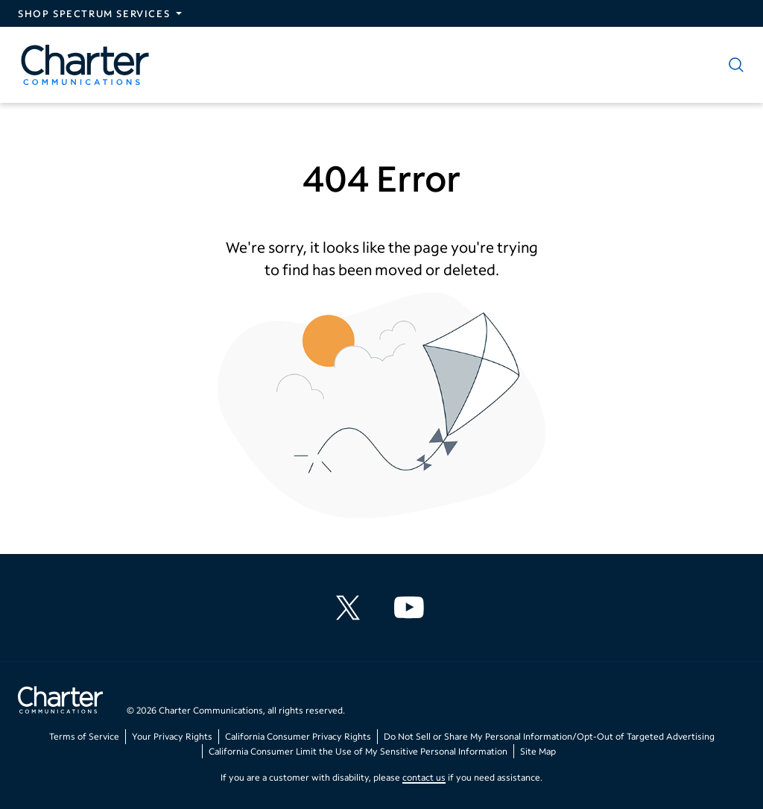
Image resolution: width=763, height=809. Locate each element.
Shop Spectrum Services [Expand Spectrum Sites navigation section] (94, 13)
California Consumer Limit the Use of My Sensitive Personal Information (358, 751)
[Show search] (733, 65)
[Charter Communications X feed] (351, 608)
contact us (424, 777)
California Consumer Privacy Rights (298, 736)
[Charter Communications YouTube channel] (412, 608)
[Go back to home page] (60, 701)
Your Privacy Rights (172, 736)
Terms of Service (84, 736)
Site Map (538, 751)
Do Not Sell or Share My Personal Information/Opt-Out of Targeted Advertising (549, 736)
